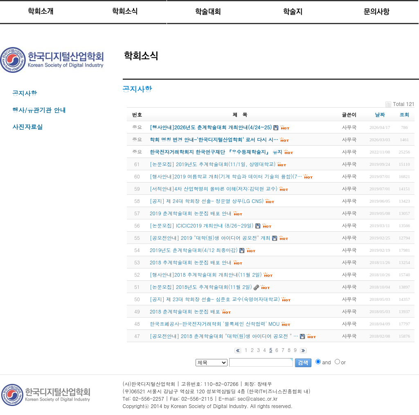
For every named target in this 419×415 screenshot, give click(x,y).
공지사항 (24, 93)
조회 (404, 114)
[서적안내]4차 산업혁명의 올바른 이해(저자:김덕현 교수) (213, 188)
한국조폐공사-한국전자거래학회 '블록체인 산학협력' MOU (214, 323)
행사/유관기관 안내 (39, 110)
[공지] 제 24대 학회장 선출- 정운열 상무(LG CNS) (207, 200)
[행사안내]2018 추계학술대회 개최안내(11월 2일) (206, 274)
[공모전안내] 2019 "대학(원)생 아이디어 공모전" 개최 (210, 237)
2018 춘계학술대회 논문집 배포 (185, 311)
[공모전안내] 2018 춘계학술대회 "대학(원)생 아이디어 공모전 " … (224, 335)
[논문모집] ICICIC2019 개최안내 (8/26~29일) (202, 225)
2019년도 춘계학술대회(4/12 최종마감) (194, 249)
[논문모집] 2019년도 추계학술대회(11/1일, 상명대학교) (213, 163)
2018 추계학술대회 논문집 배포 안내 (191, 262)
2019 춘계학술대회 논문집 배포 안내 (191, 213)
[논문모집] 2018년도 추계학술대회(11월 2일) (201, 286)
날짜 (380, 114)
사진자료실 (27, 126)
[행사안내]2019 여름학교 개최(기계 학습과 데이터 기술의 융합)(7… (226, 176)
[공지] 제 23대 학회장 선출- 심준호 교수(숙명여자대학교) (215, 298)
